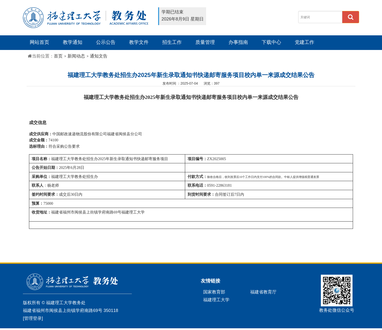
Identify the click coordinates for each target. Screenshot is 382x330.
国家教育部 (214, 292)
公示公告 (105, 42)
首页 (58, 56)
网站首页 (39, 42)
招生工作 (172, 42)
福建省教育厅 (263, 292)
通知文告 (98, 56)
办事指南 (238, 42)
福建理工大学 (216, 299)
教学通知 (72, 42)
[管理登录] (33, 318)
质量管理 (205, 42)
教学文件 (139, 42)
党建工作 (304, 42)
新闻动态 (76, 56)
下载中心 (271, 42)
